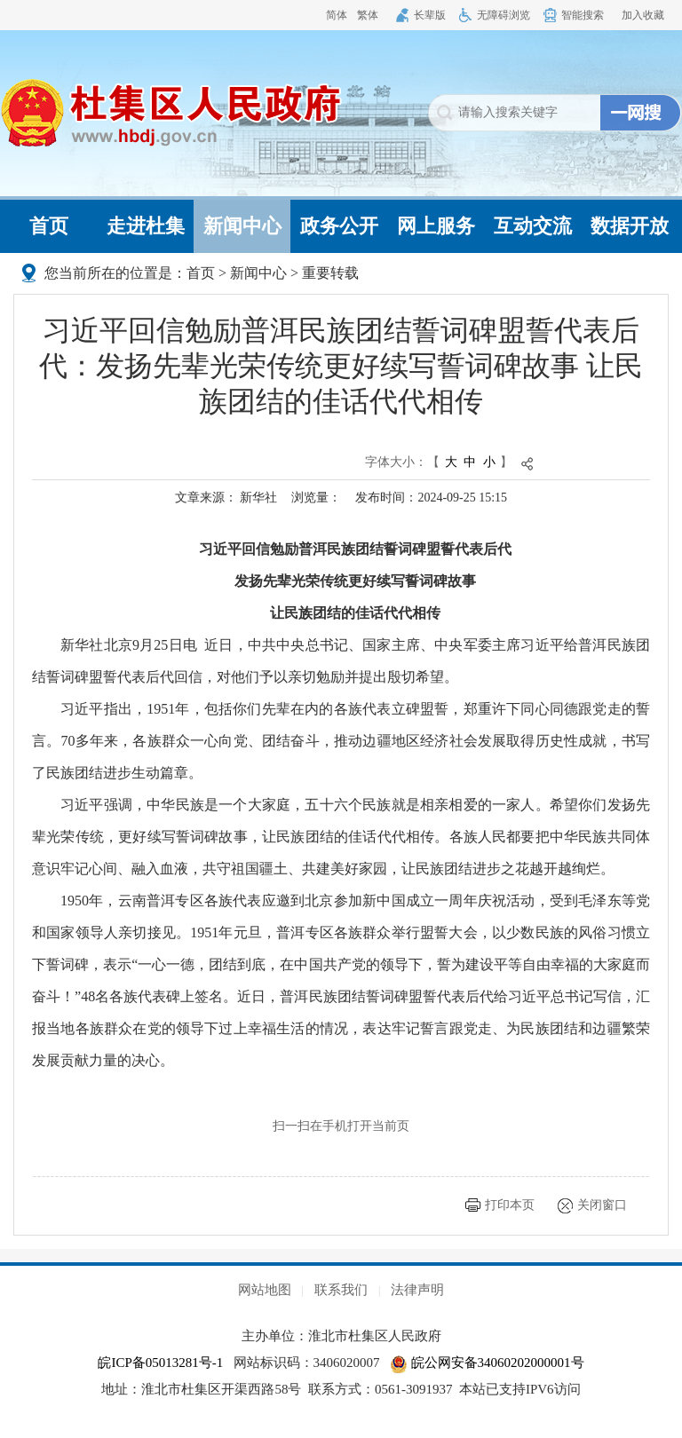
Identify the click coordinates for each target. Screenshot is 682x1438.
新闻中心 (242, 226)
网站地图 (264, 1290)
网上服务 (436, 226)
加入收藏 (643, 15)
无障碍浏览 (503, 15)
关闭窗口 (602, 1205)
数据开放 (630, 226)
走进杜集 (146, 226)
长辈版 (430, 15)
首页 (48, 226)
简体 (336, 15)
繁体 (367, 15)
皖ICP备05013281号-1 (160, 1362)
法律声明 (417, 1290)
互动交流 (533, 226)
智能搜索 (582, 15)
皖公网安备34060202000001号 (487, 1362)
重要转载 (330, 272)
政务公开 (339, 226)
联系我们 (341, 1290)
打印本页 (510, 1205)
